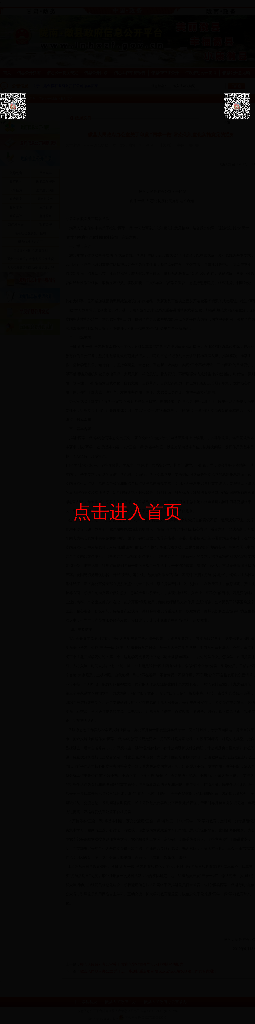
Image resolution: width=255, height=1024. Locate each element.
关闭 (3, 123)
